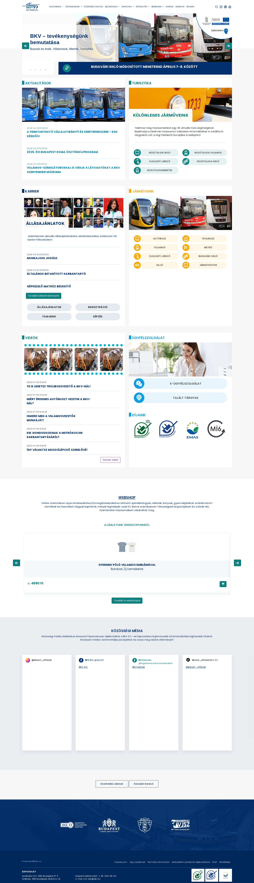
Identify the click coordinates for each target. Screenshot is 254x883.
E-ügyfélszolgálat (185, 383)
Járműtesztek (208, 265)
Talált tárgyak (185, 398)
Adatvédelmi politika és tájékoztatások (191, 862)
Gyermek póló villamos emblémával (127, 565)
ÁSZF (215, 862)
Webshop (179, 6)
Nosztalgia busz (160, 152)
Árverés (190, 6)
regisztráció (98, 307)
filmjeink (49, 316)
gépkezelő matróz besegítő (49, 286)
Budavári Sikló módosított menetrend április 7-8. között (144, 66)
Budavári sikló (208, 256)
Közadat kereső (143, 783)
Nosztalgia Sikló (208, 161)
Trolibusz (208, 238)
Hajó (159, 265)
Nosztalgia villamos (208, 152)
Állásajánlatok (45, 223)
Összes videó (110, 459)
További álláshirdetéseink (43, 295)
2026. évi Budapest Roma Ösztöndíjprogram (62, 152)
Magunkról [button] (55, 6)
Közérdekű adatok (93, 6)
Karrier (169, 6)
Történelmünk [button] (72, 6)
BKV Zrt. (83, 667)
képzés (98, 316)
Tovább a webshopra (127, 600)
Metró (208, 247)
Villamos (159, 247)
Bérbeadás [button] (156, 6)
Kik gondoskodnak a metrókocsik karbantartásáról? (55, 435)
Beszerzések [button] (111, 6)
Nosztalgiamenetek (159, 170)
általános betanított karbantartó (56, 274)
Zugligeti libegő (159, 256)
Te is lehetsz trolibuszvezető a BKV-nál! (59, 386)
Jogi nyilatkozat (137, 862)
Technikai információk (158, 862)
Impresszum (121, 862)
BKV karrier (138, 667)
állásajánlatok (49, 307)
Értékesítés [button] (142, 6)
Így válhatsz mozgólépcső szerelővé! (57, 450)
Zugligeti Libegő (159, 161)
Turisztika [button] (126, 6)
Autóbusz (159, 238)
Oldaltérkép (224, 862)
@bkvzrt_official (196, 667)
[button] (216, 7)
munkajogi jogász (42, 258)
